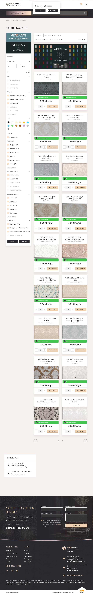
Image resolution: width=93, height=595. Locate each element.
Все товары (27, 561)
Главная (8, 20)
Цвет (9, 118)
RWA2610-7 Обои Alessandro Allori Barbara (46, 279)
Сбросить (12, 241)
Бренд (9, 92)
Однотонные (28, 556)
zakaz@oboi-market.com (75, 575)
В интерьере (56, 35)
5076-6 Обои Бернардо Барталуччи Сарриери (46, 360)
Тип (8, 76)
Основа (10, 133)
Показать (24, 241)
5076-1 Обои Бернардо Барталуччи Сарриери (74, 76)
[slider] (8, 71)
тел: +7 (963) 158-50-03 (18, 465)
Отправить (76, 525)
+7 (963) (72, 560)
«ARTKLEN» (70, 592)
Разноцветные (28, 559)
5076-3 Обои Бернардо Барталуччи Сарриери (74, 319)
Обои (16, 20)
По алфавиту (59, 39)
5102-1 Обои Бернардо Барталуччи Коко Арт (74, 360)
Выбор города (52, 10)
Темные (26, 553)
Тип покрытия (12, 171)
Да (40, 10)
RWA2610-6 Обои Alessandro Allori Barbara (46, 401)
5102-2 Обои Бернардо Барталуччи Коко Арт (74, 157)
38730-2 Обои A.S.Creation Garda (74, 279)
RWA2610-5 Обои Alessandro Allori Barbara (74, 238)
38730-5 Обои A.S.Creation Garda (46, 76)
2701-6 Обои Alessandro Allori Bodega (75, 116)
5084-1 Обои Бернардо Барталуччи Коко (46, 198)
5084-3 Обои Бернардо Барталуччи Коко (74, 198)
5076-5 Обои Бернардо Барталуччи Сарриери (46, 116)
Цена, (10, 61)
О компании (9, 550)
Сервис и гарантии (11, 556)
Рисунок (10, 141)
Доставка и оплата (11, 553)
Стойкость (11, 220)
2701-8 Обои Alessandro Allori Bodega (46, 157)
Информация (10, 559)
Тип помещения (13, 194)
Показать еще (11, 114)
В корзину (54, 106)
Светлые (27, 550)
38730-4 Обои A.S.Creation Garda (74, 401)
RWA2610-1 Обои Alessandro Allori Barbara (46, 238)
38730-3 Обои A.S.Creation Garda (46, 319)
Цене (51, 39)
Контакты (8, 561)
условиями (58, 524)
